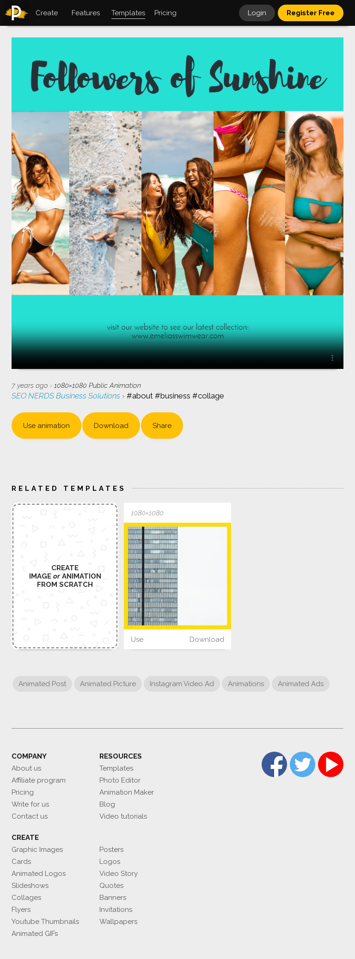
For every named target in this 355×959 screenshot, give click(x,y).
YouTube (330, 764)
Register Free (311, 13)
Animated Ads (301, 684)
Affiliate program (39, 780)
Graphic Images (37, 849)
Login (257, 13)
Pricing (23, 792)
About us (26, 768)
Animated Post (42, 684)
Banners (112, 897)
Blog (107, 804)
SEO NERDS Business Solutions (67, 395)
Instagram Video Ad (182, 684)
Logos (109, 861)
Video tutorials (123, 816)
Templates (116, 768)
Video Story (118, 873)
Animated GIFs (35, 933)
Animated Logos (39, 873)
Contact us (30, 816)
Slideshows (30, 885)
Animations (246, 684)
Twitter (302, 764)
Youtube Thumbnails (45, 921)
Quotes (111, 885)
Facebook (274, 764)
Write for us (30, 804)
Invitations (115, 909)
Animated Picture (108, 684)
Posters (111, 849)
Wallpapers (118, 921)
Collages (26, 897)
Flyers (21, 909)
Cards (21, 861)
